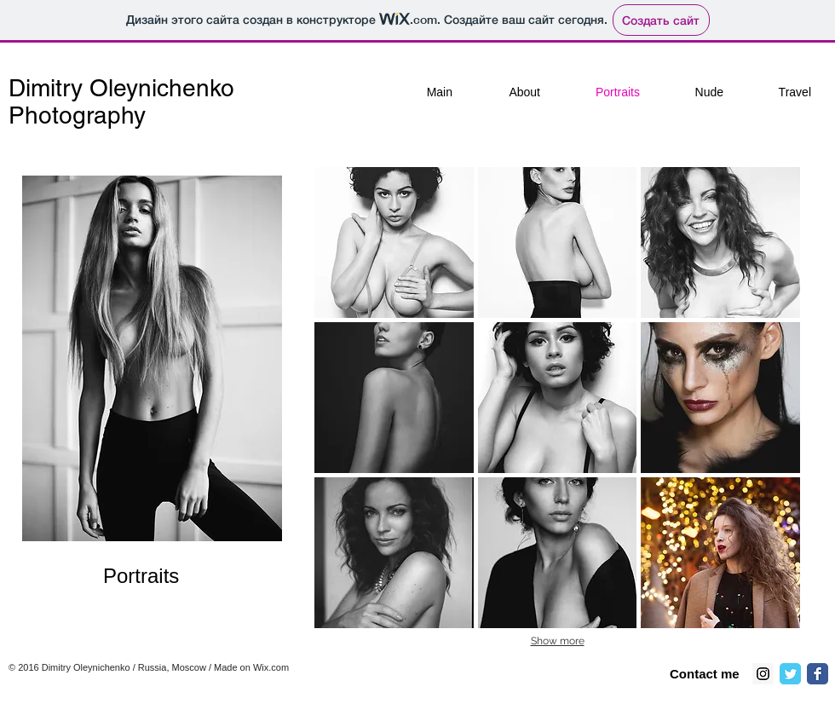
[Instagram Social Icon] (763, 673)
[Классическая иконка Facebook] (817, 673)
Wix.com (271, 667)
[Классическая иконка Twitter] (790, 673)
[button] (394, 242)
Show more (557, 641)
